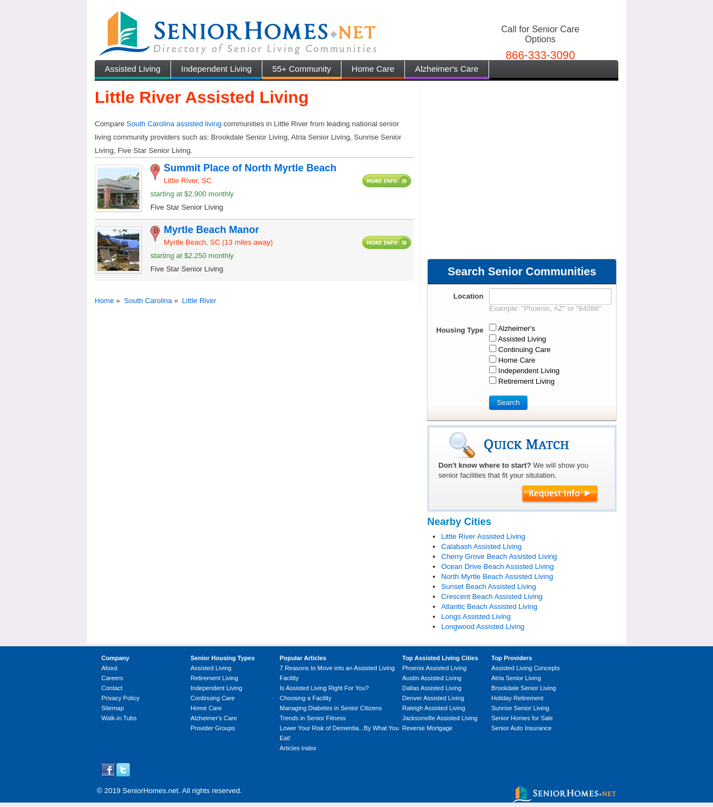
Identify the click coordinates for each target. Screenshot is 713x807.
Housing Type (460, 330)
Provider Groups (213, 728)
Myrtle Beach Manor (211, 229)
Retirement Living (214, 678)
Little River (199, 300)
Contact (112, 688)
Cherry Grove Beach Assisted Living (499, 556)
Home (104, 300)
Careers (112, 678)
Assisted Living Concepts (525, 668)
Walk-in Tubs (118, 718)
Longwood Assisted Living (483, 626)
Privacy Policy (120, 698)
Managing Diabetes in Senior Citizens (331, 708)
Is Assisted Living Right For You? (324, 688)
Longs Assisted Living (476, 616)
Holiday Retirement (517, 698)
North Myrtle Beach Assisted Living (497, 576)
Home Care (372, 68)
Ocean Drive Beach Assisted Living (497, 566)
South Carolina (148, 300)
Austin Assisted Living (431, 678)
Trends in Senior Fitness (313, 718)
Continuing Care (213, 698)
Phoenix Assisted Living (434, 668)
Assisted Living (132, 68)
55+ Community (301, 68)
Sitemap (112, 708)
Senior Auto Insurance (521, 728)
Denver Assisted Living (433, 698)
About (109, 668)
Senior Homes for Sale (522, 718)
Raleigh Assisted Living (433, 708)
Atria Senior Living (516, 678)
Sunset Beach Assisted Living (488, 586)
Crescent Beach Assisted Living (492, 596)
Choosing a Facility (305, 698)
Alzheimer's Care (446, 68)
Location (468, 296)
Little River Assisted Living (483, 536)
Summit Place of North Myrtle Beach (250, 168)
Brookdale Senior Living (523, 688)
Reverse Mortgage (427, 728)
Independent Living (216, 68)
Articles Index (298, 748)
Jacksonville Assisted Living (439, 718)
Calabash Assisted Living (481, 546)
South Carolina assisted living (174, 124)
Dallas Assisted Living (431, 688)
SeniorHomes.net (150, 790)
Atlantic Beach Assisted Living (489, 606)
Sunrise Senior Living (520, 708)
